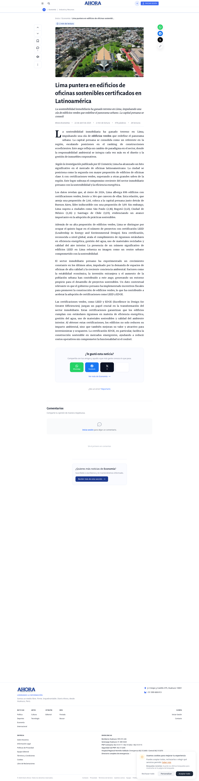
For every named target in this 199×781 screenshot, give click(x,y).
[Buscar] (49, 3)
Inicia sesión (87, 430)
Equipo (128, 778)
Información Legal (24, 744)
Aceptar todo (184, 773)
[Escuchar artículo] (37, 56)
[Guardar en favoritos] (37, 40)
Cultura (34, 714)
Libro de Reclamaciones (26, 763)
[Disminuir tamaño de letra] (37, 33)
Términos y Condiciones (26, 756)
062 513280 (121, 748)
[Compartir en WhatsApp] (77, 367)
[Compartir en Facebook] (92, 367)
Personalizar (166, 773)
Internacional (22, 726)
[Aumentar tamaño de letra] (37, 27)
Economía (52, 10)
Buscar (62, 718)
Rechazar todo (148, 773)
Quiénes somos (119, 778)
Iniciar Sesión (177, 714)
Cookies (20, 760)
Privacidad (93, 778)
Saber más (166, 762)
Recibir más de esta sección (91, 479)
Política (20, 714)
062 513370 (158, 751)
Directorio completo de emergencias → (116, 753)
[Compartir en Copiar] (122, 367)
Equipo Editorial (23, 752)
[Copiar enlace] (160, 46)
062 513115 (138, 745)
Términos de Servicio (106, 778)
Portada (62, 714)
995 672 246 (121, 739)
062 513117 (118, 745)
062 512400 (143, 751)
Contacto (178, 718)
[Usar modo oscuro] (137, 3)
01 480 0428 (122, 742)
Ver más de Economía (99, 376)
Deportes (20, 718)
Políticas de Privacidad (25, 748)
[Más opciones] (37, 64)
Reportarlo (105, 389)
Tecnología (35, 718)
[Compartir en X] (107, 367)
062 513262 (128, 745)
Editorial (48, 714)
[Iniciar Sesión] (150, 3)
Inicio (57, 18)
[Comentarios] (37, 48)
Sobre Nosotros (23, 740)
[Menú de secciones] (42, 3)
